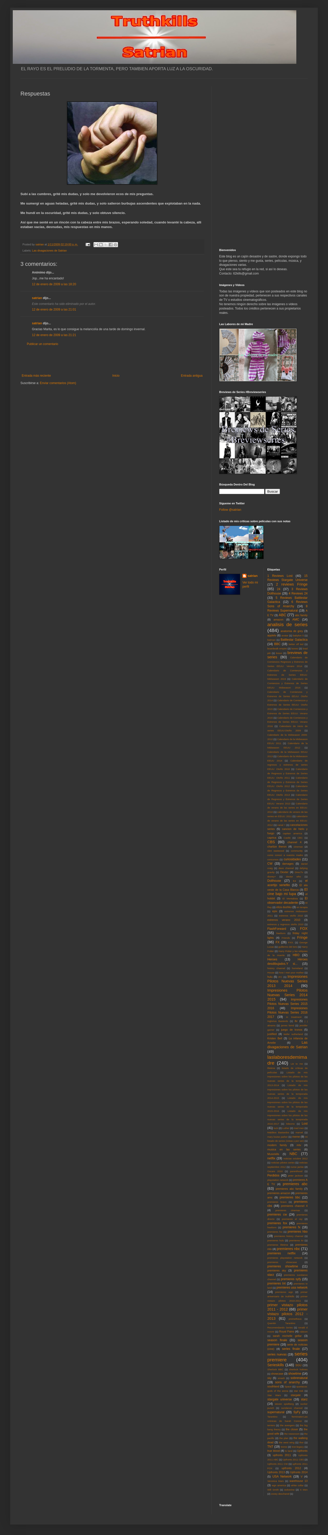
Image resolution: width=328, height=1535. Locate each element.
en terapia (302, 907)
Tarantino (272, 1416)
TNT (270, 1446)
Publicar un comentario (42, 344)
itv (296, 1020)
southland (273, 1386)
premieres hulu (275, 1240)
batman (271, 639)
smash (281, 1378)
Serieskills (275, 1365)
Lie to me (297, 1063)
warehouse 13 (298, 1480)
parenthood (296, 1171)
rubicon (304, 1331)
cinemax (298, 846)
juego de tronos (291, 1029)
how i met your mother (291, 972)
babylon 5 (298, 635)
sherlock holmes (298, 1369)
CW (270, 863)
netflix (271, 1158)
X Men (304, 1489)
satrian (37, 298)
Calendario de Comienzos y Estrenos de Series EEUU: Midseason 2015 (287, 675)
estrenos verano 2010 (283, 919)
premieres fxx (275, 1231)
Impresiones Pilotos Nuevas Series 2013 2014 (287, 981)
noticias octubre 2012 (295, 1158)
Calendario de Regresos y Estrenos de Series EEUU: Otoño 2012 (287, 782)
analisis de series (287, 624)
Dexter (284, 872)
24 (278, 589)
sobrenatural (299, 1378)
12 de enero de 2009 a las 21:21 (54, 335)
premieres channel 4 (294, 1205)
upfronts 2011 (282, 1455)
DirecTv (299, 872)
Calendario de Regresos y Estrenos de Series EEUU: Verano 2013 (287, 799)
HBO (296, 955)
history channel (276, 968)
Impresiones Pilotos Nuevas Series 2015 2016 (287, 1004)
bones (294, 648)
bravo (279, 653)
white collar (297, 1485)
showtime (294, 1373)
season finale (277, 1340)
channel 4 (294, 842)
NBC (293, 1154)
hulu (270, 976)
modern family (277, 1145)
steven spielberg (284, 1403)
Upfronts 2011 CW (277, 1463)
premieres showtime (282, 1266)
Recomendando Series (280, 1327)
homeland (297, 968)
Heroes (272, 959)
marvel (299, 1132)
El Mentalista (290, 898)
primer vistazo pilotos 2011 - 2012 (287, 1307)
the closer (292, 1429)
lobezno (290, 1123)
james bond (287, 1025)
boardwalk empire (277, 648)
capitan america (292, 833)
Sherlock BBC (275, 1369)
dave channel (286, 868)
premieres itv (296, 1240)
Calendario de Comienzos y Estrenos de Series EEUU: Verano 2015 (287, 713)
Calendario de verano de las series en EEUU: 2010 (287, 808)
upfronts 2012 (291, 1468)
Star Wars (274, 1395)
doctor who (293, 876)
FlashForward (276, 929)
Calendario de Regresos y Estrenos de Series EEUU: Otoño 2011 (287, 773)
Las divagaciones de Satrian (49, 250)
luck (276, 1128)
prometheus (295, 1318)
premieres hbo (298, 1231)
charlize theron (277, 846)
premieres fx (291, 1227)
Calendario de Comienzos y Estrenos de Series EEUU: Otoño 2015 (287, 704)
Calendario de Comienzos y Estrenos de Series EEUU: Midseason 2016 (287, 683)
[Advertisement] (112, 359)
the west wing (286, 1442)
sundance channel (291, 1408)
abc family (301, 615)
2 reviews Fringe (292, 584)
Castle (287, 837)
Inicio (116, 375)
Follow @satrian (230, 509)
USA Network (281, 1476)
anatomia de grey (292, 631)
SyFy (296, 1412)
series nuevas (277, 1354)
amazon (278, 619)
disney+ (271, 876)
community (297, 850)
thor (301, 1442)
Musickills (273, 1154)
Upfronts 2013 (276, 1472)
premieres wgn (284, 1292)
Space (288, 1386)
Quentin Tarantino (281, 1323)
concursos (273, 859)
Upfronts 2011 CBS (293, 1459)
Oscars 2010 (275, 1171)
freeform (281, 933)
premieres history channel (288, 1236)
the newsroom (292, 1433)
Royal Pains (286, 1331)
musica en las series (284, 1149)
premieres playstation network (285, 1257)
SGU (298, 1365)
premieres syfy (291, 1279)
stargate (296, 1395)
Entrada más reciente (36, 375)
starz (304, 1399)
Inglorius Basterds (277, 1021)
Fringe (302, 937)
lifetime (271, 1068)
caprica (271, 837)
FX (277, 942)
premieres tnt (276, 1283)
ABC (282, 615)
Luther (285, 1128)
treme (284, 1446)
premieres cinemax (287, 1210)
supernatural (276, 1412)
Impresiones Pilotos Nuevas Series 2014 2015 (287, 995)
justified (272, 1034)
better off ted (296, 644)
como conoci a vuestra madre (285, 855)
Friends (286, 937)
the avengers (287, 1425)
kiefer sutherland (293, 1034)
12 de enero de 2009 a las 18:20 (54, 284)
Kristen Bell (274, 1038)
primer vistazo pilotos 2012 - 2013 (287, 1313)
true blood (273, 1450)
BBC (277, 644)
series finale (291, 1349)
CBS (271, 842)
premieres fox (277, 1223)
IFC (280, 976)
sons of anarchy (287, 1382)
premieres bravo (277, 1201)
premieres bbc (290, 1197)
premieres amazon (278, 1193)
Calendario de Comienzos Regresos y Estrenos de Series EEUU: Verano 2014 (287, 662)
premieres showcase (282, 1262)
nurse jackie (297, 1166)
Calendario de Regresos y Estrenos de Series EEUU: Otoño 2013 (287, 790)
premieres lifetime (277, 1244)
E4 (294, 880)
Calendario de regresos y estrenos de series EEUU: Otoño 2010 (287, 765)
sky (269, 1377)
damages (288, 863)
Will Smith (273, 1489)
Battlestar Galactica (294, 639)
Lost (305, 1123)
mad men (299, 1128)
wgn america (279, 1485)
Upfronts (302, 1450)
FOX (304, 928)
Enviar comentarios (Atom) (58, 383)
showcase (277, 1373)
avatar (285, 635)
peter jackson (295, 1175)
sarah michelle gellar (287, 1335)
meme (296, 1136)
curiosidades (292, 859)
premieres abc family (289, 1188)
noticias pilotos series (283, 1162)
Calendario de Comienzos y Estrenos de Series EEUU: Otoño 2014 (287, 696)
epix (274, 911)
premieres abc (295, 1184)
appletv (271, 635)
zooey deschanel (280, 1493)
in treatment (293, 1017)
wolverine (289, 1489)
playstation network (277, 1180)
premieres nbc (288, 1249)
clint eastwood (275, 850)
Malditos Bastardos (278, 1132)
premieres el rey (292, 1219)
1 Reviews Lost (280, 576)
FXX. (291, 942)
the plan (283, 1438)
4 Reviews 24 (298, 593)
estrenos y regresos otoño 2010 (285, 924)
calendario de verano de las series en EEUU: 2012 (287, 820)
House (271, 972)
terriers (271, 1425)
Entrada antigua (192, 375)
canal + (281, 825)
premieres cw (277, 1214)
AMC (295, 619)
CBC (299, 837)
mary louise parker (277, 1136)
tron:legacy (298, 1446)
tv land (288, 1450)
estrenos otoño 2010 (291, 915)
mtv (299, 1145)
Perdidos (273, 1175)
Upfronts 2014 (299, 1472)
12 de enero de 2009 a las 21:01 (54, 309)
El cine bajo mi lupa (287, 891)
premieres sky (276, 1270)
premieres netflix (281, 1253)
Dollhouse (274, 881)
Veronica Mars (275, 1481)
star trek (298, 1390)
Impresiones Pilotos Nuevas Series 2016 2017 (287, 1012)
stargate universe (279, 1399)
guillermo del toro (287, 946)
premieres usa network (292, 1287)
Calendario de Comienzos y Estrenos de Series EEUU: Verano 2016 (287, 722)
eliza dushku (283, 907)
